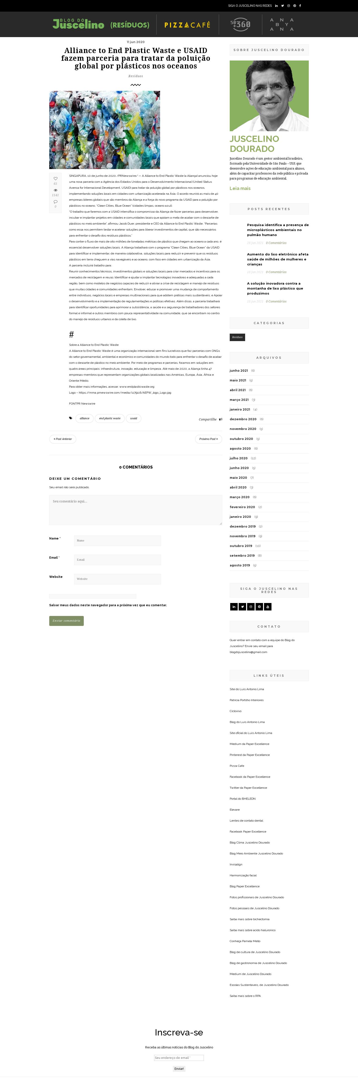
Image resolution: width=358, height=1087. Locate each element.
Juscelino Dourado (257, 842)
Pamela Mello (251, 941)
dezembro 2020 (243, 419)
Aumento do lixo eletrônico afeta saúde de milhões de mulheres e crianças (278, 259)
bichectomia (261, 919)
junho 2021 (239, 370)
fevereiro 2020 (242, 507)
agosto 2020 (240, 448)
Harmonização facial (243, 875)
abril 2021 (238, 390)
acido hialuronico (264, 930)
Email (54, 557)
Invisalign (236, 864)
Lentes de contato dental (246, 820)
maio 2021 (238, 380)
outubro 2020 (241, 439)
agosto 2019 (240, 565)
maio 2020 (238, 478)
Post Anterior (63, 439)
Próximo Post (208, 439)
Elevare (235, 809)
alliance (84, 418)
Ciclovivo (235, 711)
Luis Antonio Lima (252, 689)
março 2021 (239, 400)
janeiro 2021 (240, 409)
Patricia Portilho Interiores (247, 700)
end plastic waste (109, 418)
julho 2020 (239, 458)
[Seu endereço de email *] (179, 1058)
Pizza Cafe (237, 766)
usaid (133, 418)
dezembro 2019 (243, 526)
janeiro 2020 (240, 517)
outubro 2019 (241, 546)
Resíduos (136, 76)
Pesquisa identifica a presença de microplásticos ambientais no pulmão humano (278, 230)
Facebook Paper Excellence (248, 831)
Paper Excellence (257, 744)
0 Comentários (276, 243)
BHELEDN (249, 798)
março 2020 (240, 497)
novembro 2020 (243, 429)
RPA (258, 996)
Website (56, 577)
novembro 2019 (242, 536)
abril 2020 (238, 487)
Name (55, 538)
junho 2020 (239, 468)
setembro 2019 (242, 555)
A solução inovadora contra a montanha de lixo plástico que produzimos (275, 288)
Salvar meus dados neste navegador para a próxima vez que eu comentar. (108, 605)
